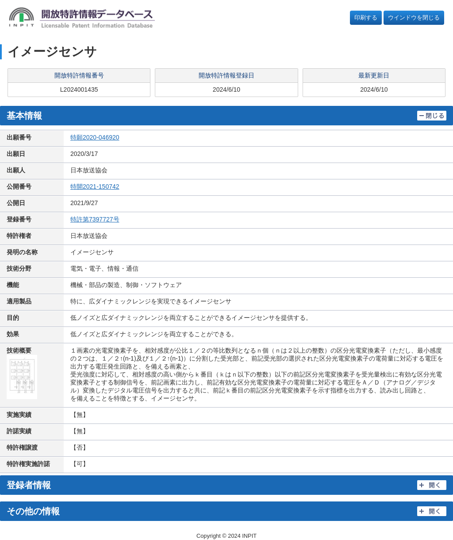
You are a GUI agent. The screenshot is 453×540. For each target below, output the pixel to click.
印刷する (365, 17)
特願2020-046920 (94, 137)
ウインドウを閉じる (414, 17)
